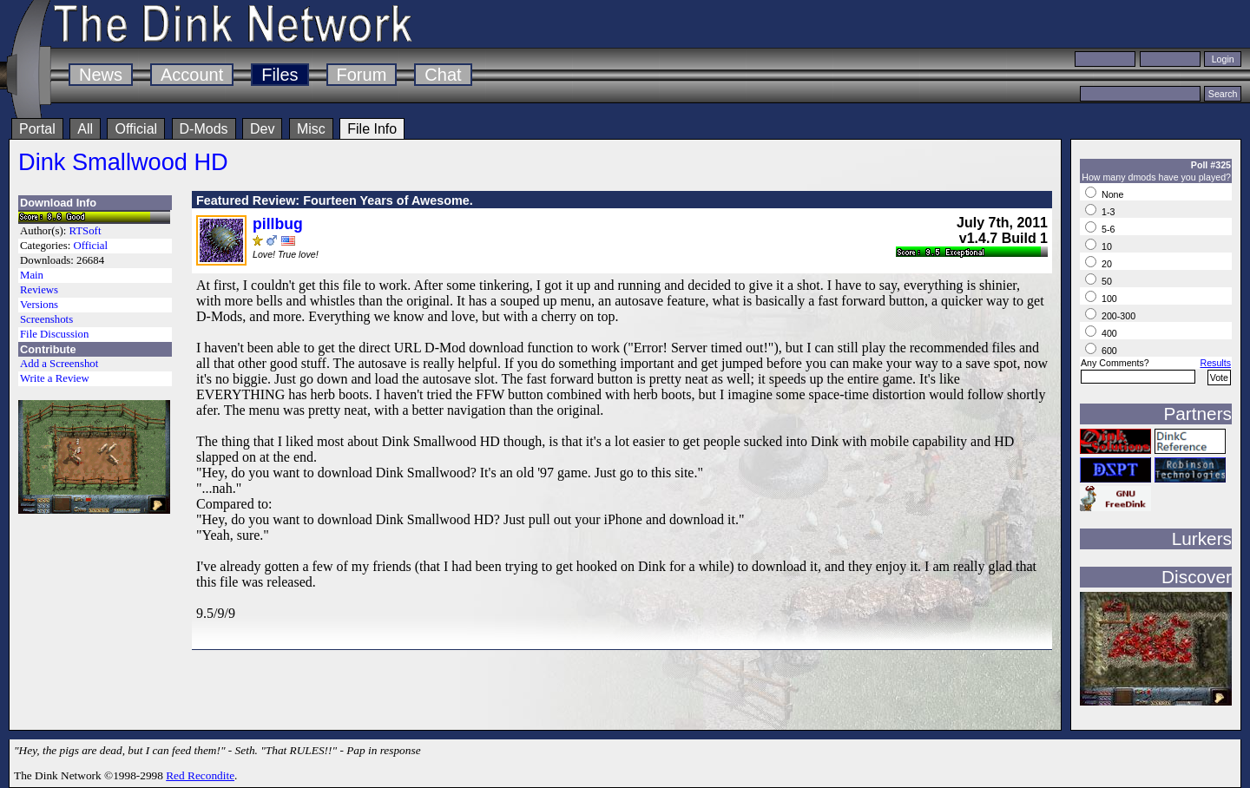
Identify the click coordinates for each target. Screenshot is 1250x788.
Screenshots (46, 319)
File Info (372, 128)
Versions (39, 305)
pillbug (278, 224)
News (100, 74)
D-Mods (204, 128)
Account (192, 74)
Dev (262, 128)
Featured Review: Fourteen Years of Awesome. (334, 200)
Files (279, 74)
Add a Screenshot (59, 364)
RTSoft (85, 231)
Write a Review (54, 378)
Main (31, 275)
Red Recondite (200, 775)
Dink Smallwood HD (123, 161)
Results (1215, 363)
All (85, 128)
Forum (362, 74)
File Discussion (54, 334)
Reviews (39, 290)
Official (136, 128)
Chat (442, 74)
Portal (37, 128)
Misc (311, 128)
